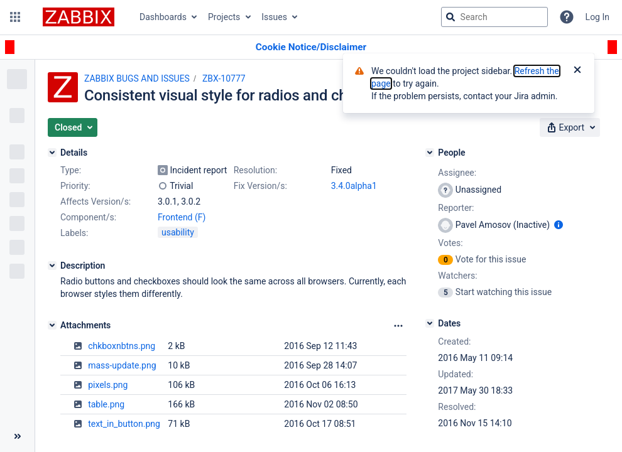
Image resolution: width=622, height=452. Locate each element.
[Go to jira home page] (78, 17)
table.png (106, 404)
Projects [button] (224, 17)
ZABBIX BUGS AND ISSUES (137, 78)
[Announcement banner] (311, 47)
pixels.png (108, 385)
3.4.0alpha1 (354, 186)
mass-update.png (122, 365)
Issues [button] (274, 17)
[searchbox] (494, 17)
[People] (429, 152)
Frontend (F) (181, 217)
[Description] (52, 265)
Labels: (74, 233)
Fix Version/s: (260, 186)
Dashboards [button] (163, 17)
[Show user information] (559, 225)
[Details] (52, 152)
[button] (15, 17)
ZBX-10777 (224, 78)
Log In (597, 17)
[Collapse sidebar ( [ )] (17, 436)
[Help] (567, 17)
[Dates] (429, 323)
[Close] (577, 71)
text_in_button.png (124, 424)
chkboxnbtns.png (121, 346)
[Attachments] (52, 325)
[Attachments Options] (398, 325)
